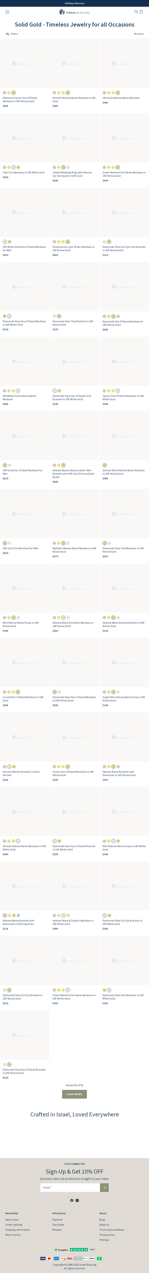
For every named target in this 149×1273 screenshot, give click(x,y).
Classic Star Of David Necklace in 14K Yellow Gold (73, 773)
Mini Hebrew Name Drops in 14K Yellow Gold (21, 624)
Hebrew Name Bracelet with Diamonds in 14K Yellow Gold (119, 773)
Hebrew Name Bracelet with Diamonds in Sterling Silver (18, 922)
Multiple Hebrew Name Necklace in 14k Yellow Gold (74, 550)
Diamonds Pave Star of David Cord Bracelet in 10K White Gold (72, 397)
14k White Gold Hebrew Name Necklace (19, 397)
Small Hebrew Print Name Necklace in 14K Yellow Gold (124, 174)
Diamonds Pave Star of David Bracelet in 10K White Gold (74, 847)
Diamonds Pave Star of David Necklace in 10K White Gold (24, 323)
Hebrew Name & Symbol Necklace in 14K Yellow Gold (73, 624)
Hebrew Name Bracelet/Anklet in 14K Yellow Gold (123, 624)
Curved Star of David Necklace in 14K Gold (23, 698)
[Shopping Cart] (142, 12)
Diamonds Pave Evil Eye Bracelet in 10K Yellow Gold (22, 996)
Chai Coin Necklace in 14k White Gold (23, 172)
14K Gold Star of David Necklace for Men (22, 472)
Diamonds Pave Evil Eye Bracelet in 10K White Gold (122, 922)
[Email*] (70, 1187)
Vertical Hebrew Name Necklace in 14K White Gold (24, 847)
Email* (47, 1187)
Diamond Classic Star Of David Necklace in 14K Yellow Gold (20, 99)
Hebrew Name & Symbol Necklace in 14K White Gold (73, 922)
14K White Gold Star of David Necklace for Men (24, 248)
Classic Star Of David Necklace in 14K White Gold (123, 397)
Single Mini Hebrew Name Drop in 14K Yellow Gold (124, 698)
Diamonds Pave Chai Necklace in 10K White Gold (123, 996)
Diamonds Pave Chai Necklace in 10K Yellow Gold (123, 550)
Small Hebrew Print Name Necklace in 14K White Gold (74, 996)
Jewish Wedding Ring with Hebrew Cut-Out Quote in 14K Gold (72, 174)
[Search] (136, 12)
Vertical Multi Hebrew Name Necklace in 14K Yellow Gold (124, 472)
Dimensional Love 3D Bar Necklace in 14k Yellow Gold (73, 248)
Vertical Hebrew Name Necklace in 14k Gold (74, 99)
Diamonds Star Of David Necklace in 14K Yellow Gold (123, 323)
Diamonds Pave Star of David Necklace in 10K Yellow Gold (74, 698)
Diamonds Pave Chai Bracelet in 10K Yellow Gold (73, 323)
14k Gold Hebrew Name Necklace (121, 98)
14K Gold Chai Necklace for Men (20, 548)
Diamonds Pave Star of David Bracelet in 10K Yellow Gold (24, 1071)
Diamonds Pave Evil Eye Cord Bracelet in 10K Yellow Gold (124, 248)
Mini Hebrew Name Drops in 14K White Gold (124, 847)
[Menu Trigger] (7, 12)
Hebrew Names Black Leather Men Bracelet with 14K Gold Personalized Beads (73, 474)
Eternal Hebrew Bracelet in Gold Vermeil (21, 773)
